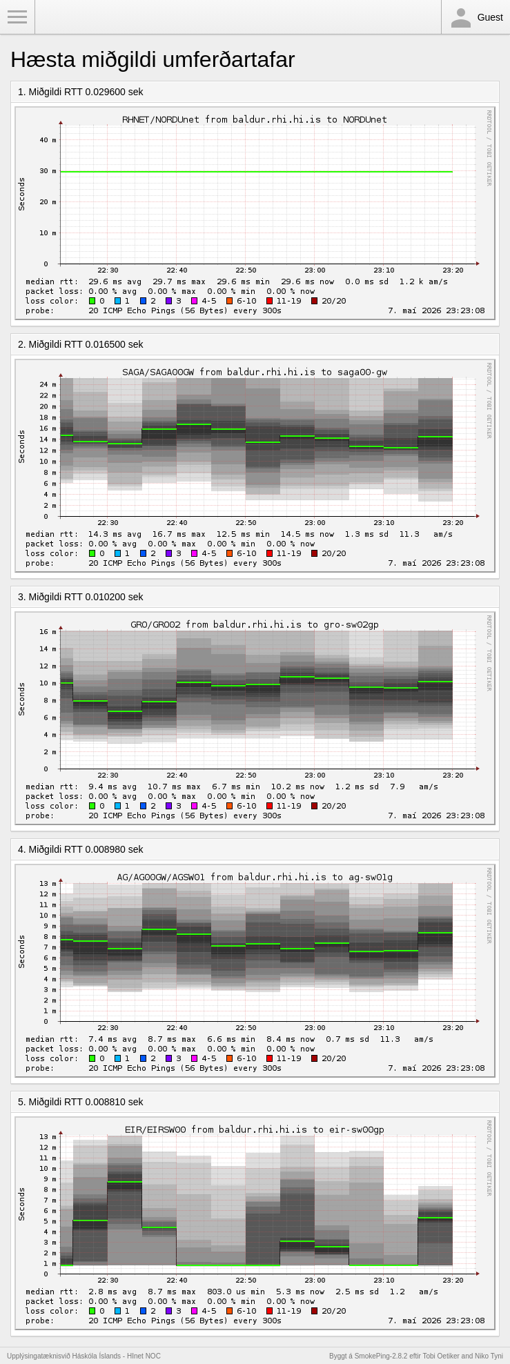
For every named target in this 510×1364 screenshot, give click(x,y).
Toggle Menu (17, 17)
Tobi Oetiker (440, 1356)
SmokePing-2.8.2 (381, 1356)
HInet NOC (144, 1356)
